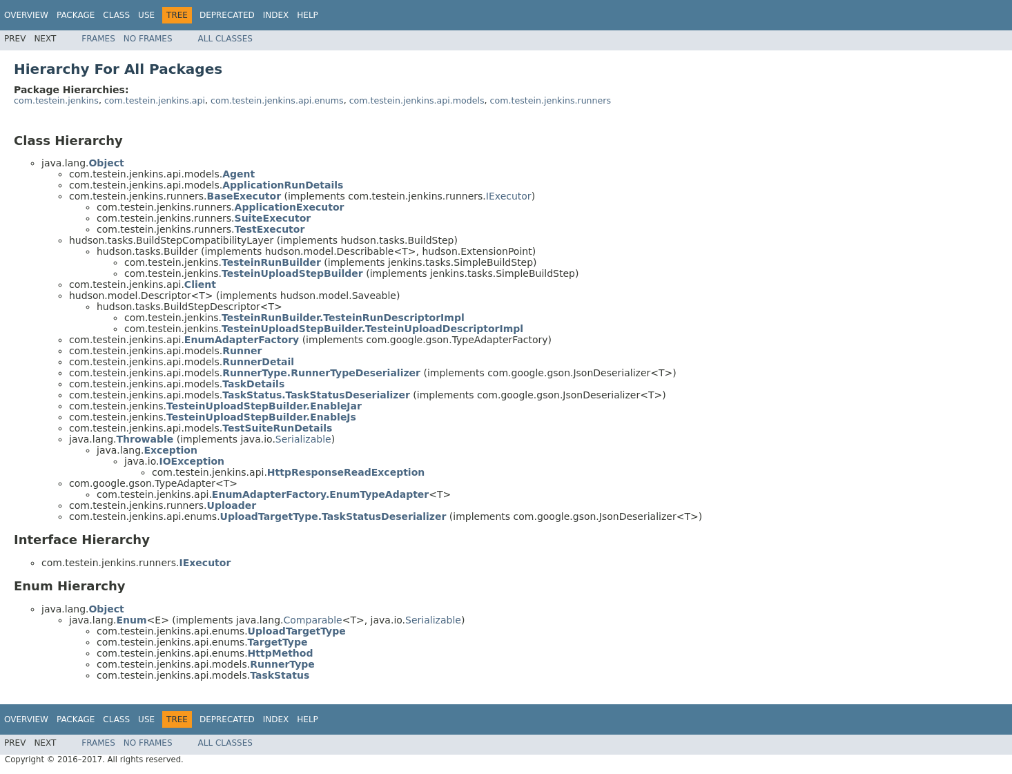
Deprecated (227, 15)
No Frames (148, 38)
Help (307, 15)
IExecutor (509, 196)
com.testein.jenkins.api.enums (277, 100)
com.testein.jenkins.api (154, 100)
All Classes (225, 38)
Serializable (303, 439)
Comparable (313, 620)
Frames (98, 38)
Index (276, 15)
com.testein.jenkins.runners (551, 100)
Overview (26, 15)
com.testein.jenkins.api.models (417, 100)
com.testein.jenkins (56, 100)
